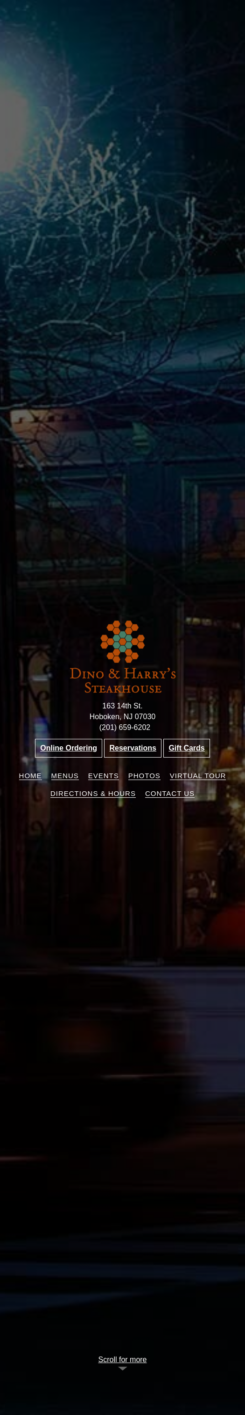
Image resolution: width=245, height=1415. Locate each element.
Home (30, 776)
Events (103, 776)
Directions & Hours (93, 793)
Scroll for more (122, 1360)
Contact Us (170, 793)
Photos (144, 776)
